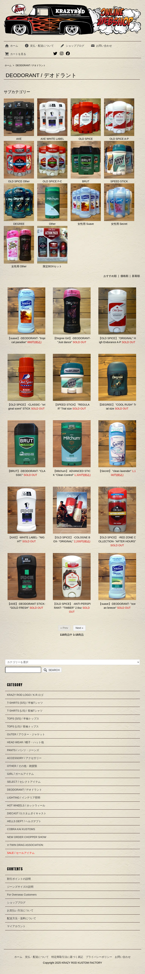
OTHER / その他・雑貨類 (22, 765)
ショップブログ (72, 45)
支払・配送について (39, 45)
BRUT (86, 162)
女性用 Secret (119, 204)
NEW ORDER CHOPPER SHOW (26, 837)
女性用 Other (19, 247)
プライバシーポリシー (99, 956)
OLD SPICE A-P (119, 119)
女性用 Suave (86, 204)
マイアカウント (16, 926)
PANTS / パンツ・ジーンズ (23, 750)
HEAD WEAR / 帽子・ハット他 (25, 742)
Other (52, 204)
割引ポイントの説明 (19, 878)
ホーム (11, 45)
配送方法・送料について (21, 918)
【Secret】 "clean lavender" (115, 471)
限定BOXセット (52, 247)
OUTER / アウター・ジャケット (26, 734)
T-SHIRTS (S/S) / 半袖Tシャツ (25, 702)
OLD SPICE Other (19, 162)
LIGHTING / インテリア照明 (23, 797)
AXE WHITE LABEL (52, 119)
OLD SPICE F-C (52, 162)
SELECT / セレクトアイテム (24, 781)
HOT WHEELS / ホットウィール (26, 805)
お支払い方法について (20, 910)
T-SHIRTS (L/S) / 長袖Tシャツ (24, 710)
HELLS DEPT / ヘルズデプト (24, 821)
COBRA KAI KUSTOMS (21, 829)
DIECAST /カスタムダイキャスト (26, 813)
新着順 (136, 275)
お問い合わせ (101, 45)
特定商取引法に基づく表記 (67, 956)
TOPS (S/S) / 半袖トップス (23, 718)
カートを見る (15, 53)
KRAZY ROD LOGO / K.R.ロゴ (25, 694)
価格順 (124, 275)
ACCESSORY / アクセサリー (24, 758)
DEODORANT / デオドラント (31, 65)
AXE (19, 119)
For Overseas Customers (21, 894)
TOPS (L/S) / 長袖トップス (23, 726)
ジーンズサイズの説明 (20, 886)
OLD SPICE (86, 119)
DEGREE (19, 204)
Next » (79, 627)
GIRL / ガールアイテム (20, 773)
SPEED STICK (119, 162)
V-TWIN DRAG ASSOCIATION (25, 844)
